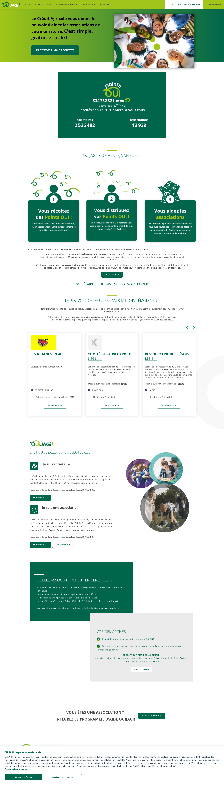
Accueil (28, 4)
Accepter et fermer (23, 777)
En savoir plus (54, 406)
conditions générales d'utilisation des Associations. (94, 608)
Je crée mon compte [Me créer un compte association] (151, 716)
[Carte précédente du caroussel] (187, 327)
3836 (181, 384)
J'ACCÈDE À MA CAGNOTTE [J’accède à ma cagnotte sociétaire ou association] (55, 50)
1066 (123, 384)
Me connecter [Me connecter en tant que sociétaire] (40, 498)
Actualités (104, 4)
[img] (32, 390)
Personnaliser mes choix (16, 769)
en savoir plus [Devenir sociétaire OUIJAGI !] (112, 275)
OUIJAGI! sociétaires (43, 4)
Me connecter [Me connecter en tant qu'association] (40, 545)
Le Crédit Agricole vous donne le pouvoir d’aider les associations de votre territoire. (65, 28)
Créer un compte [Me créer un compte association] (64, 545)
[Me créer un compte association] (184, 4)
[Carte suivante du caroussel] (194, 327)
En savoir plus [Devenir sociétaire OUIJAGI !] (141, 670)
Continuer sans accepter (62, 777)
